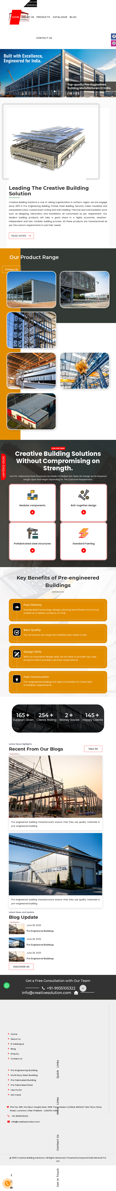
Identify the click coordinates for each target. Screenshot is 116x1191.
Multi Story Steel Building (24, 1075)
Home (15, 17)
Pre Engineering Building (24, 1070)
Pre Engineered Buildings (40, 930)
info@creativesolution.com (50, 992)
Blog (73, 17)
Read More (18, 235)
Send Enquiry (3, 467)
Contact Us (44, 38)
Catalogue (60, 17)
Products (43, 17)
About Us (28, 17)
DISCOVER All (21, 966)
